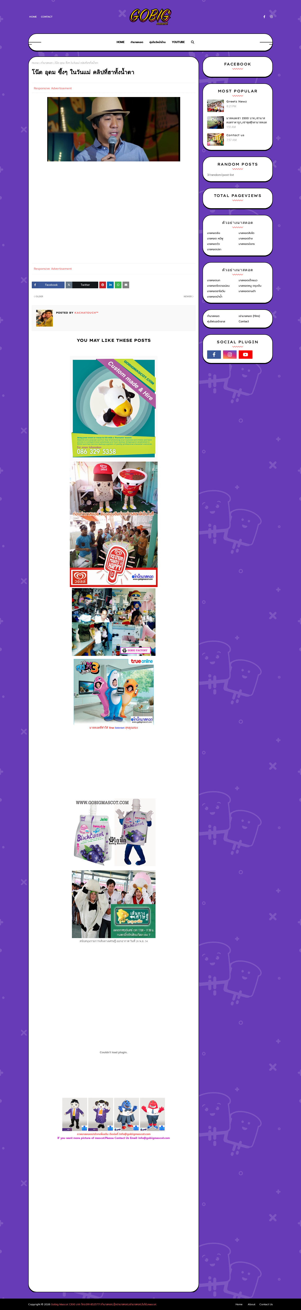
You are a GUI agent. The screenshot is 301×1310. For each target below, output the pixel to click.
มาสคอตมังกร (247, 244)
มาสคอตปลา (214, 249)
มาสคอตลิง (213, 233)
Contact (46, 17)
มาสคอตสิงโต (246, 233)
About (251, 1304)
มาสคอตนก (213, 280)
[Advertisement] (114, 1186)
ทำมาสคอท (47, 63)
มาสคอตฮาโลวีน (216, 291)
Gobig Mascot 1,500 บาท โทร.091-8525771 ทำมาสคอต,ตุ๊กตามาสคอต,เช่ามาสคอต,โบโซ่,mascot (103, 1304)
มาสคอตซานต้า (247, 291)
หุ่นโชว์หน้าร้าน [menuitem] (157, 42)
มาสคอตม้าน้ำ (214, 297)
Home (33, 17)
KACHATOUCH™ (85, 312)
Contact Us (266, 1304)
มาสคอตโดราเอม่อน (218, 286)
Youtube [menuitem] (178, 42)
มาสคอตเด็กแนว (248, 280)
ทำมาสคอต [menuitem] (137, 42)
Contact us (235, 135)
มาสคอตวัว (213, 244)
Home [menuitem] (120, 42)
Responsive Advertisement (53, 88)
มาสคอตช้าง (246, 238)
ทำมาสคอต (213, 316)
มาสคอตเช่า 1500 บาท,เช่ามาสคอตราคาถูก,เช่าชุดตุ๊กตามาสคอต (246, 120)
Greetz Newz (236, 101)
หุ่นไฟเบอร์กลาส (216, 321)
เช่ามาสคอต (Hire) (249, 316)
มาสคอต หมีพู (215, 238)
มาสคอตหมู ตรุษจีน (250, 286)
